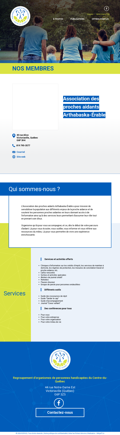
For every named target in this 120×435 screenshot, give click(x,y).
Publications (77, 19)
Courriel (21, 152)
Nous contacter (103, 14)
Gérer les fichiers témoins (77, 433)
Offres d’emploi (100, 19)
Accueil (90, 14)
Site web (21, 156)
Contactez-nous (60, 412)
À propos (58, 19)
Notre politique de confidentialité (55, 433)
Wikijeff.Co (100, 433)
